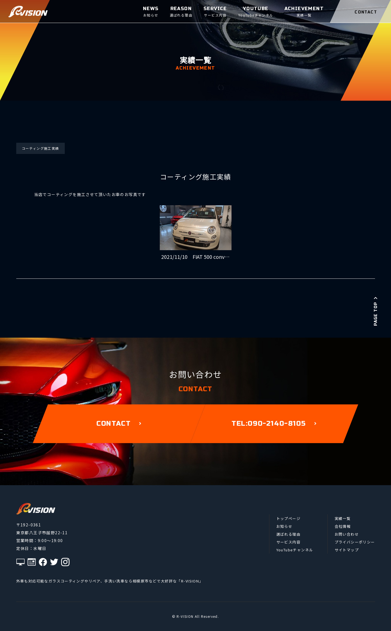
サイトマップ (347, 549)
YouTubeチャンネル (294, 549)
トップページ (288, 518)
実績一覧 (343, 518)
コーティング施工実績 (40, 148)
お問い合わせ (347, 534)
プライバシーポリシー (355, 542)
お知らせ (284, 526)
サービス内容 (288, 542)
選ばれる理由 (288, 534)
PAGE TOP (375, 311)
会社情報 (343, 526)
